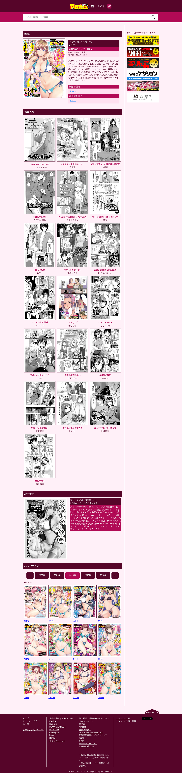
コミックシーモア (57, 741)
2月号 (51, 621)
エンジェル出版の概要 (126, 721)
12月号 (101, 697)
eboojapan (54, 732)
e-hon (81, 741)
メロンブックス (86, 721)
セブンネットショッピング (91, 732)
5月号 (26, 659)
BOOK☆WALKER (57, 727)
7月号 (75, 659)
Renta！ (53, 738)
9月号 (26, 697)
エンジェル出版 (123, 718)
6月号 (51, 659)
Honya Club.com (86, 746)
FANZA (73, 100)
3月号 (75, 621)
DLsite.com (54, 730)
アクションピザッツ (32, 721)
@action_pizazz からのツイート (141, 32)
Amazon (73, 91)
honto (51, 735)
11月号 (76, 697)
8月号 (100, 659)
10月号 (51, 697)
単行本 (26, 724)
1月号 (26, 621)
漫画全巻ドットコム (88, 743)
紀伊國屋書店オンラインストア (93, 735)
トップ (26, 718)
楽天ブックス (85, 730)
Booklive (53, 724)
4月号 (100, 621)
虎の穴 (82, 724)
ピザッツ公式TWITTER (33, 730)
